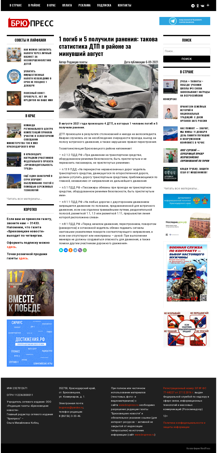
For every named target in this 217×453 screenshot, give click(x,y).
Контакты (124, 5)
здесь (11, 247)
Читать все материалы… (24, 198)
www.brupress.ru (129, 405)
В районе (34, 5)
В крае (51, 5)
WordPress (205, 448)
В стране (16, 5)
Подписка (104, 5)
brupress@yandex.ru (71, 407)
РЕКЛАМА (84, 5)
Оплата (67, 5)
